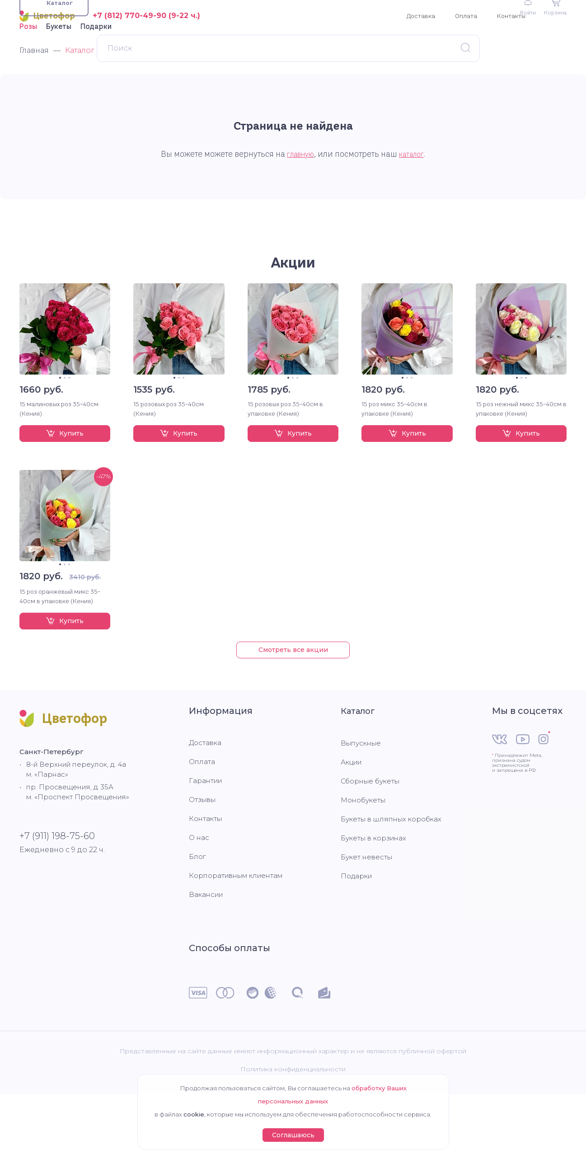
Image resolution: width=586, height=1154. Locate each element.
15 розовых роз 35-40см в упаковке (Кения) (285, 454)
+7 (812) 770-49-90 (129, 15)
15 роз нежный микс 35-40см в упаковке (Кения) (521, 454)
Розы (28, 71)
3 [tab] (69, 423)
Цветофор (47, 16)
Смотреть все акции (293, 695)
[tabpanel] (65, 374)
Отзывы (203, 854)
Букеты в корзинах (376, 892)
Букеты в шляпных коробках (395, 873)
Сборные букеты (373, 835)
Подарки (96, 71)
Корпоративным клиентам (240, 930)
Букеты (58, 71)
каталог (414, 200)
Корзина (554, 51)
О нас (199, 892)
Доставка (421, 16)
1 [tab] (60, 423)
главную (298, 200)
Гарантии (207, 835)
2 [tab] (65, 423)
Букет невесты (368, 911)
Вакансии (207, 949)
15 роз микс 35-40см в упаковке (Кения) (394, 454)
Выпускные (362, 797)
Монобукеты (365, 854)
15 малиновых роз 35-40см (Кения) (58, 454)
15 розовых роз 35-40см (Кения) (168, 454)
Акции (293, 308)
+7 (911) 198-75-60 (57, 893)
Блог (198, 911)
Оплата (466, 16)
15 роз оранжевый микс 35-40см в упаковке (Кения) (59, 642)
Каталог (360, 765)
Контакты (511, 16)
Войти (524, 51)
